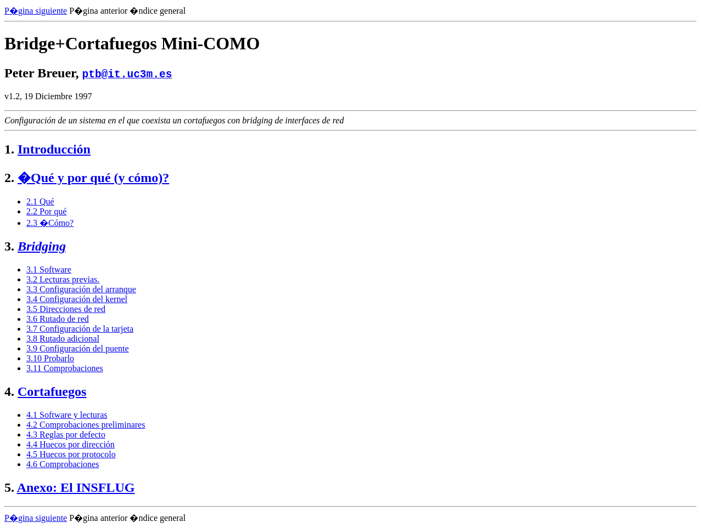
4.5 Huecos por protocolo (71, 454)
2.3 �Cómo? (50, 223)
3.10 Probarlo (50, 358)
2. (9, 178)
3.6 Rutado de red (57, 318)
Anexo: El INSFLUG (76, 487)
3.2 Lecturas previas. (62, 279)
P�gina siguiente (35, 10)
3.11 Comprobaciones (64, 368)
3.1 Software (48, 269)
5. (9, 487)
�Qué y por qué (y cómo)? (93, 178)
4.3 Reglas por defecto (65, 434)
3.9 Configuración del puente (77, 348)
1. (9, 149)
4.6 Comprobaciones (62, 464)
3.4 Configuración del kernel (76, 299)
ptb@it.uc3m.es (127, 73)
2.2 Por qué (46, 211)
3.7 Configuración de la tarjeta (79, 328)
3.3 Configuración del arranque (81, 289)
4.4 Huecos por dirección (70, 444)
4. (9, 391)
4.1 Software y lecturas (67, 414)
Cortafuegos (52, 391)
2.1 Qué (40, 201)
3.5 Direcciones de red (65, 309)
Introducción (54, 149)
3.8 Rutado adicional (62, 338)
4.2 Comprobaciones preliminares (85, 424)
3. (9, 246)
